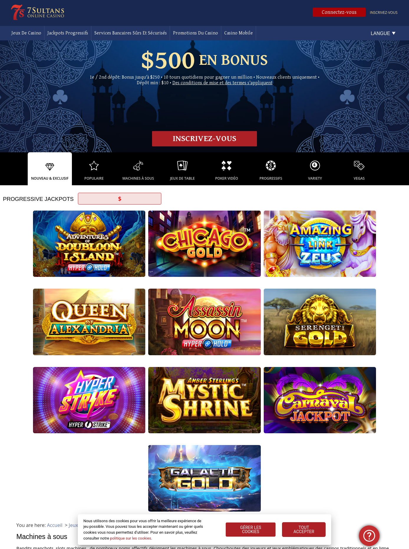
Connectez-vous (339, 12)
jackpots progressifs (79, 389)
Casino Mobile (238, 33)
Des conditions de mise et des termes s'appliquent (222, 83)
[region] (205, 529)
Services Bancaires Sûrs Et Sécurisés (130, 33)
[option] (50, 169)
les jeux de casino (88, 425)
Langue (380, 33)
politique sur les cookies (130, 538)
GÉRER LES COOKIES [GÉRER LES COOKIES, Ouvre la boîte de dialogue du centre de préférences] (250, 529)
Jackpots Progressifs (67, 33)
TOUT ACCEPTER (303, 529)
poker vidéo (186, 458)
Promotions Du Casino (195, 33)
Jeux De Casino (26, 33)
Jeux (73, 313)
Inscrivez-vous (384, 12)
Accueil (54, 313)
